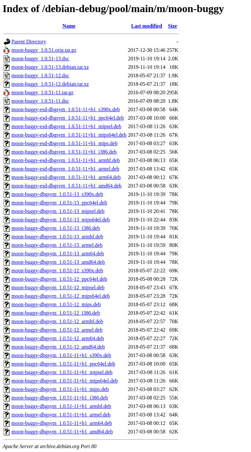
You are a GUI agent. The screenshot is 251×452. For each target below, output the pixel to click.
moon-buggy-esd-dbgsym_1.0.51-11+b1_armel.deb (65, 169)
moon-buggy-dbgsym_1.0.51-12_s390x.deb (57, 270)
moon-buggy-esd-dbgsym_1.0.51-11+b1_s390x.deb (65, 109)
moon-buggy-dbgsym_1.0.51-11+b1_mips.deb (60, 389)
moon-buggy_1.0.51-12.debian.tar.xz (50, 84)
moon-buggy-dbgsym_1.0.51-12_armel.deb (57, 330)
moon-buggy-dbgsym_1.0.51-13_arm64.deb (57, 253)
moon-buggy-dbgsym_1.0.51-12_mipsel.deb (58, 287)
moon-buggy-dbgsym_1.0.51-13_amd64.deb (58, 262)
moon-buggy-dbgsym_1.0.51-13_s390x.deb (57, 194)
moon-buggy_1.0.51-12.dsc (40, 75)
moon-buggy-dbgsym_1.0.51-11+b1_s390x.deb (61, 355)
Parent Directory (28, 41)
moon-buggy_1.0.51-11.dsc (40, 101)
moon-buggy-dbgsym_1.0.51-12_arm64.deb (57, 338)
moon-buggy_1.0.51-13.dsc (40, 58)
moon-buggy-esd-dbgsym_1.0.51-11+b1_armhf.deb (65, 160)
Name (68, 26)
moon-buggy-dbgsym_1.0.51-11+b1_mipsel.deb (61, 372)
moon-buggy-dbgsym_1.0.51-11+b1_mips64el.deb (64, 381)
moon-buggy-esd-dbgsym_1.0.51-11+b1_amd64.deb (66, 185)
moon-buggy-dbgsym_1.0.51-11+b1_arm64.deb (61, 423)
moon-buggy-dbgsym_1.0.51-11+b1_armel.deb (60, 414)
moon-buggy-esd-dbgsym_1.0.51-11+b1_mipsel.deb (66, 126)
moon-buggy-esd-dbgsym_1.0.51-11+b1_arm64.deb (66, 177)
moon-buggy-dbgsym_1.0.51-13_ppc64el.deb (59, 202)
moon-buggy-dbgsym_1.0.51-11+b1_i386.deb (59, 397)
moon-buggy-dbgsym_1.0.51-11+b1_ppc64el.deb (63, 364)
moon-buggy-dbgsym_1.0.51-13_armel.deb (57, 245)
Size (172, 26)
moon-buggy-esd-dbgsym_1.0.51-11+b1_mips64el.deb (68, 135)
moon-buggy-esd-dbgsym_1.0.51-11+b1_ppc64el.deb (67, 118)
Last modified (146, 26)
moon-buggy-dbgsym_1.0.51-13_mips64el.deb (60, 219)
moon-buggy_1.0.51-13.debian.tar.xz (50, 67)
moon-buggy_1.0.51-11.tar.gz (42, 92)
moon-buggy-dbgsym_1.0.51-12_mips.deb (56, 304)
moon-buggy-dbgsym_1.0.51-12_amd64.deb (58, 347)
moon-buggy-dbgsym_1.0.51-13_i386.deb (55, 228)
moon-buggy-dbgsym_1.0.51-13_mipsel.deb (58, 211)
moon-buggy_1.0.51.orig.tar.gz (43, 50)
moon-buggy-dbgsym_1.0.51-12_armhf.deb (57, 321)
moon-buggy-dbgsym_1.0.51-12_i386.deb (55, 313)
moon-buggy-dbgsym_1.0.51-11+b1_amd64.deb (62, 431)
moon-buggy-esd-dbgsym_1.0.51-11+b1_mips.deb (64, 143)
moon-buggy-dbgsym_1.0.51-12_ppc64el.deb (59, 279)
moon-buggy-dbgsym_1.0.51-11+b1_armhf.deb (61, 406)
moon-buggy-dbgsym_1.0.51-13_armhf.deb (57, 236)
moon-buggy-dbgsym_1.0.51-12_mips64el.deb (60, 296)
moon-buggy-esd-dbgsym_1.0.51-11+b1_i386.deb (64, 152)
